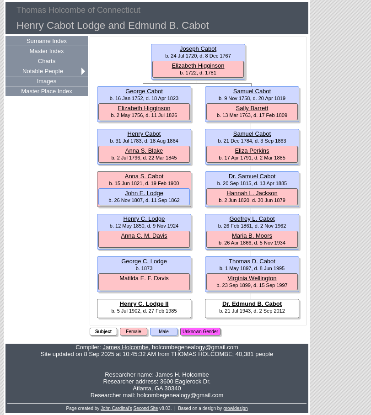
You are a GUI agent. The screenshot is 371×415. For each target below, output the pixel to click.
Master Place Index (46, 91)
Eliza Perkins (252, 150)
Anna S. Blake (144, 150)
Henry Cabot (144, 133)
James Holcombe (125, 347)
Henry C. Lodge (144, 218)
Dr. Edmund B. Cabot (252, 303)
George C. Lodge (144, 261)
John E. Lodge (144, 193)
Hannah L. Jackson (251, 193)
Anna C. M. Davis (144, 235)
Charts (46, 61)
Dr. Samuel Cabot (252, 176)
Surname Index (47, 40)
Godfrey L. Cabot (252, 218)
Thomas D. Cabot (252, 261)
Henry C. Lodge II (144, 303)
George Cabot (144, 91)
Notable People (42, 71)
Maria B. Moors (252, 235)
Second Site (146, 408)
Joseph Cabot (198, 48)
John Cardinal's (116, 408)
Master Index (46, 51)
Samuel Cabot (252, 91)
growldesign (235, 408)
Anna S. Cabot (144, 176)
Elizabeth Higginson (198, 65)
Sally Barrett (252, 108)
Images (47, 81)
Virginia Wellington (251, 278)
